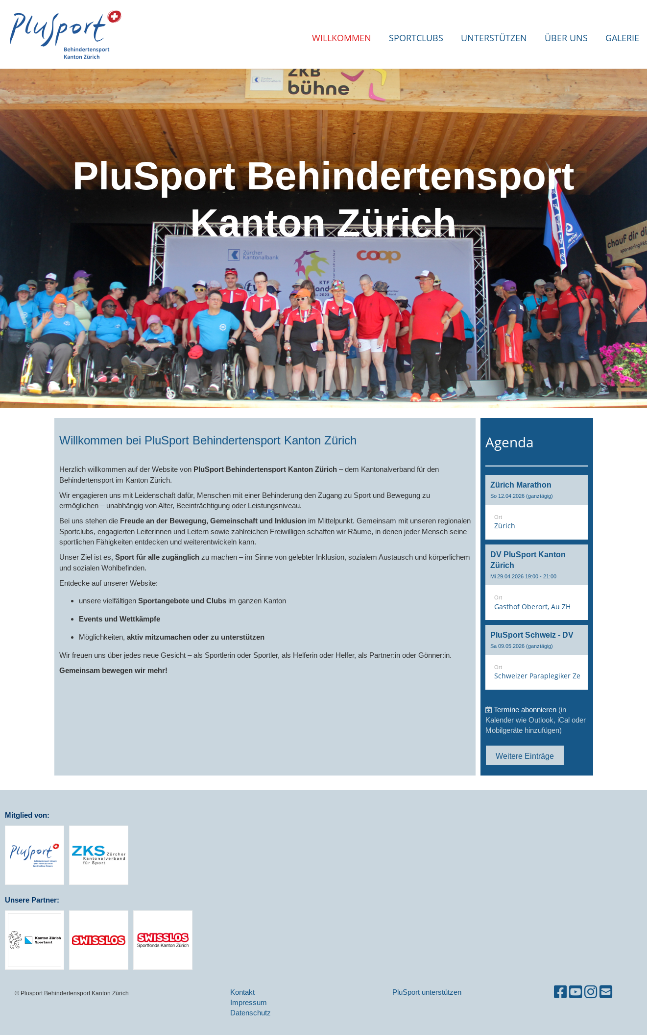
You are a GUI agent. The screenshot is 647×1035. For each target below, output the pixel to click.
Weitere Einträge (525, 755)
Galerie (622, 38)
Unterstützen (494, 38)
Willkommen (341, 38)
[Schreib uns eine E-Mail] (605, 992)
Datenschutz (250, 1013)
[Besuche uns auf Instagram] (590, 992)
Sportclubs (416, 38)
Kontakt (242, 992)
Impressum (248, 1002)
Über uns (566, 38)
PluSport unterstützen (426, 992)
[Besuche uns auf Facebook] (560, 992)
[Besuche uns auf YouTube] (575, 992)
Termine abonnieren (525, 709)
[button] (536, 507)
